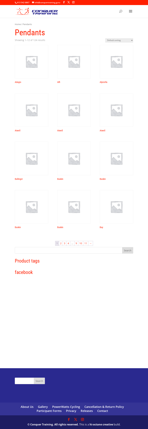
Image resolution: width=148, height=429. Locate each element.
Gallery (43, 407)
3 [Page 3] (64, 243)
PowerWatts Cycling (66, 407)
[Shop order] (119, 40)
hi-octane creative (101, 424)
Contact (102, 411)
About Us (27, 407)
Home (18, 24)
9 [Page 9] (76, 243)
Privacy (71, 411)
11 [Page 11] (85, 243)
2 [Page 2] (60, 243)
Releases (87, 411)
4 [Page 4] (68, 243)
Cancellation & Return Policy (104, 407)
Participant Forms (49, 411)
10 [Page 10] (80, 243)
